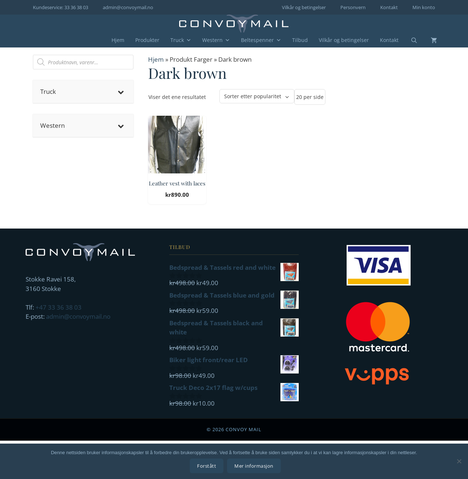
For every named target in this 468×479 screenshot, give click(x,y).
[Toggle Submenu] (120, 91)
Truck (180, 40)
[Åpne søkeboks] (409, 40)
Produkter (147, 40)
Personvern (353, 7)
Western (216, 40)
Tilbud (300, 40)
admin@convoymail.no (128, 7)
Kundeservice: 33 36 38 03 (60, 7)
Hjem (118, 40)
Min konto (423, 7)
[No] (459, 461)
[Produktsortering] (256, 96)
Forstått (207, 466)
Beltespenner (261, 40)
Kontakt (389, 7)
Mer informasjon (254, 466)
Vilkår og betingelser (304, 7)
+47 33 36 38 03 (58, 307)
